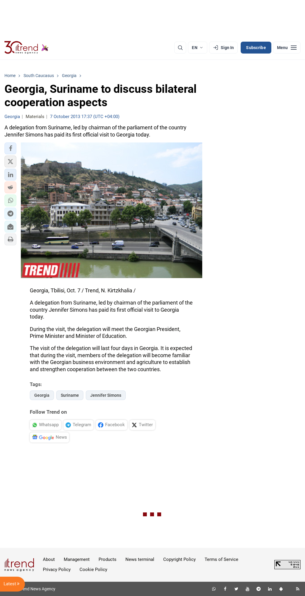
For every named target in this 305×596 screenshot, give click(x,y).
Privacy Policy (57, 569)
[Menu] (287, 48)
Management (77, 559)
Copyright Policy (179, 559)
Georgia (41, 395)
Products (107, 559)
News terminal (139, 559)
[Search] (180, 48)
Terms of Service (221, 559)
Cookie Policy (93, 569)
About (49, 559)
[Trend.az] (26, 47)
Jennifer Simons (105, 395)
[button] (10, 148)
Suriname (70, 395)
